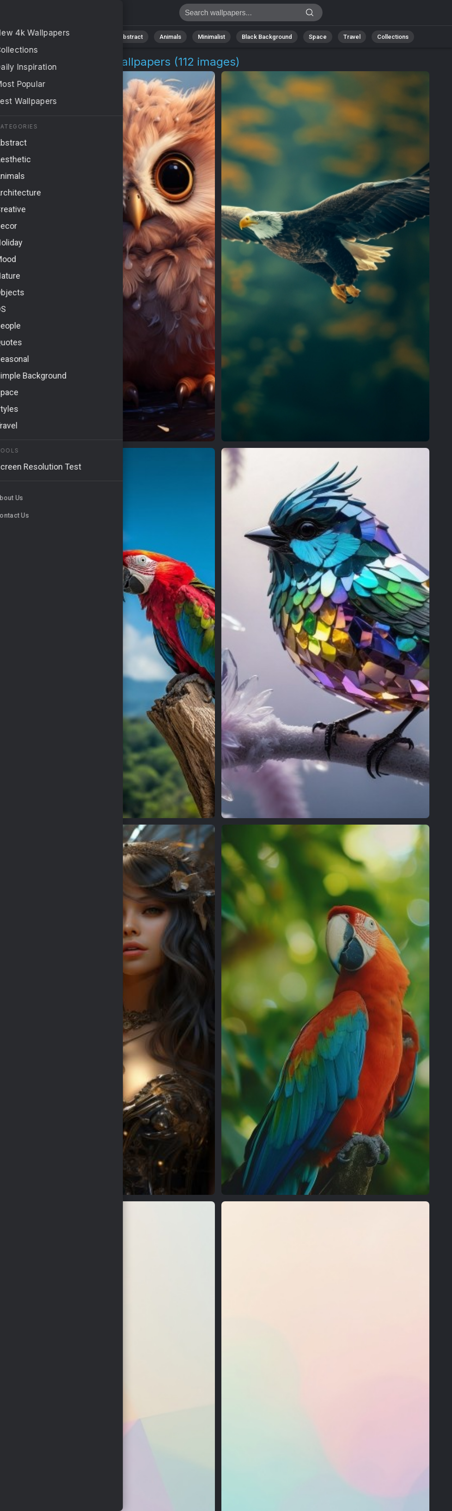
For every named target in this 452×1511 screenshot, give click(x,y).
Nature (93, 36)
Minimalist (211, 36)
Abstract (131, 36)
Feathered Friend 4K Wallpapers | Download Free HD (55, 15)
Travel (351, 36)
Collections (393, 36)
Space (318, 36)
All (63, 36)
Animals (170, 36)
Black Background (267, 36)
